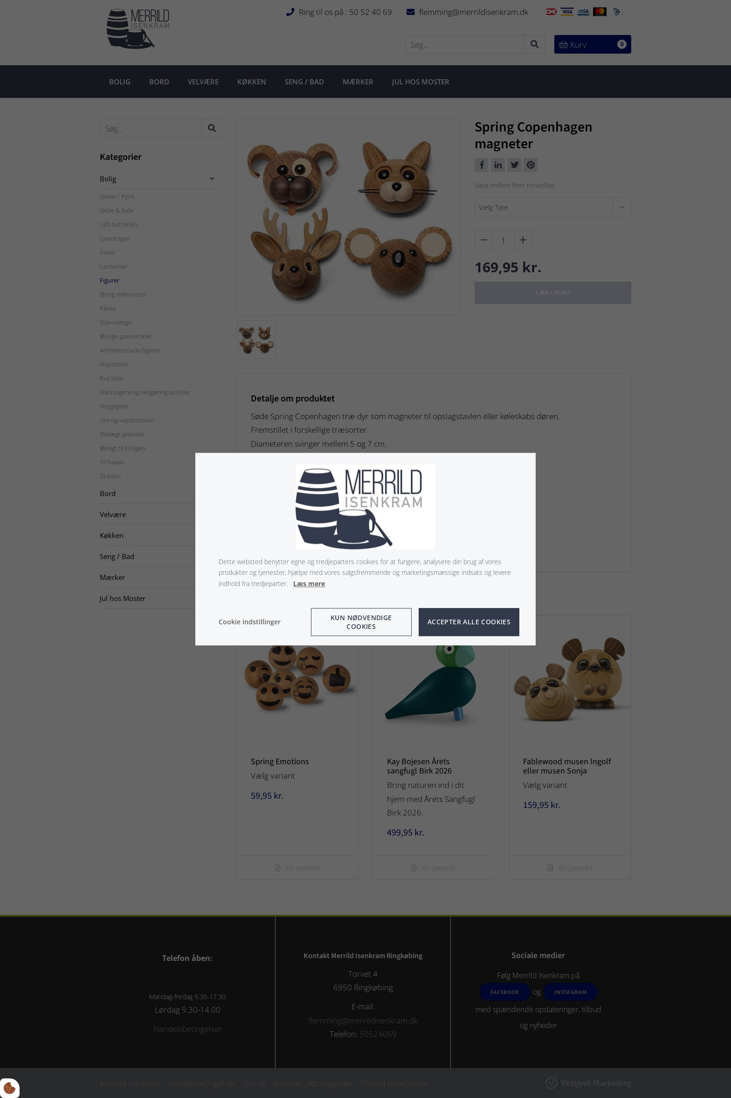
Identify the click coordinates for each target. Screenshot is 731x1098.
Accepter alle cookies (469, 622)
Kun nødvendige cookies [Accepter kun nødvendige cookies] (361, 622)
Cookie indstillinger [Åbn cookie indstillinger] (250, 621)
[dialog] (365, 549)
